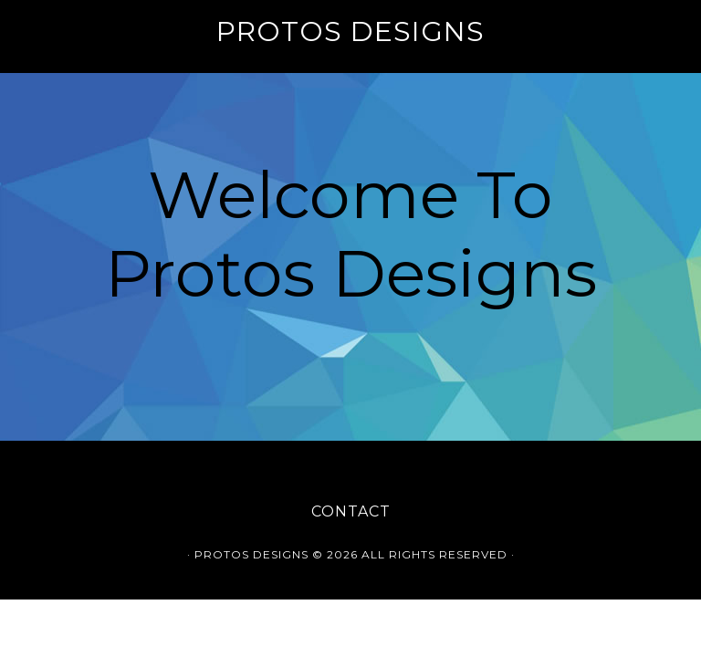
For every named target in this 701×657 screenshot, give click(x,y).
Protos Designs (350, 31)
